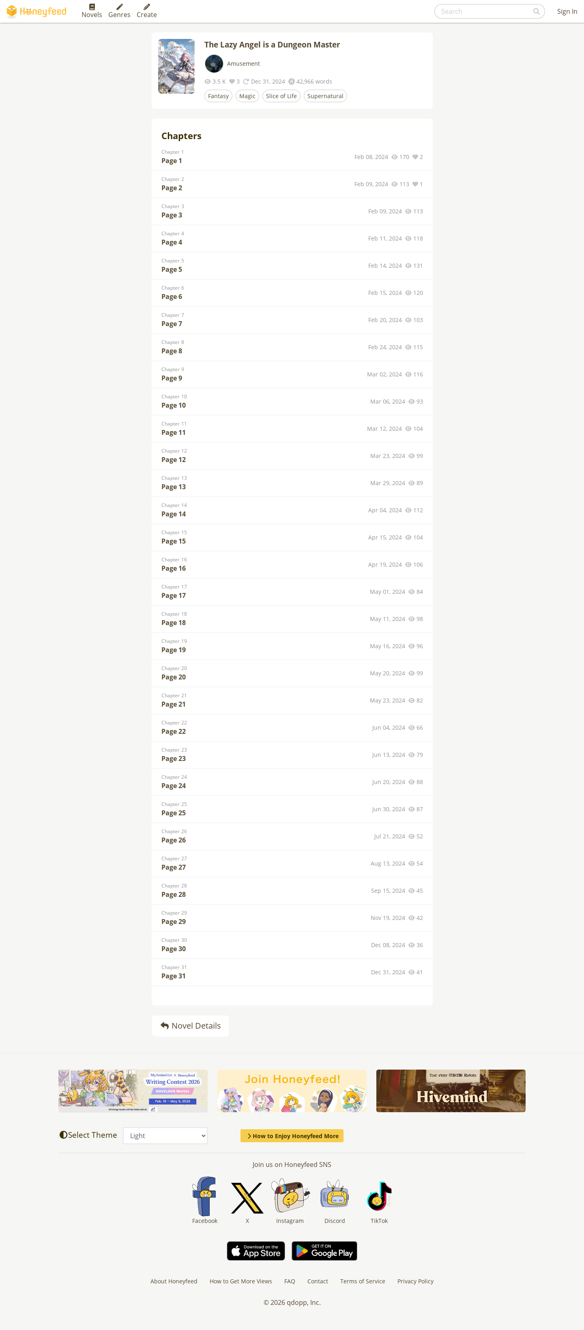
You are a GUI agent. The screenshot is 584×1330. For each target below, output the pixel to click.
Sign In (567, 11)
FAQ (289, 1281)
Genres (119, 11)
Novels (92, 11)
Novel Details (190, 1025)
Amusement (243, 63)
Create (147, 11)
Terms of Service (362, 1281)
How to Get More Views (241, 1281)
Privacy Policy (415, 1281)
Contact (317, 1281)
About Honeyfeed (174, 1281)
